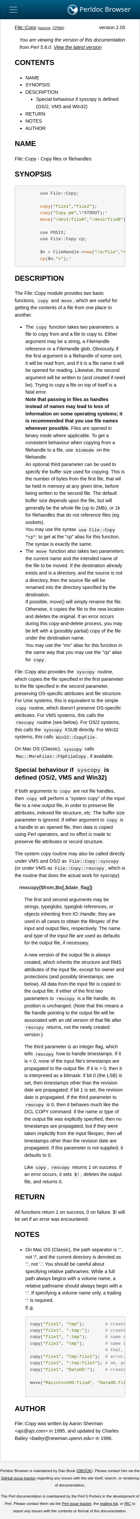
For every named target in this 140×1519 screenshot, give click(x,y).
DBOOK (85, 1471)
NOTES (33, 121)
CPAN (58, 28)
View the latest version (78, 47)
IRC (127, 1504)
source (45, 28)
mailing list (109, 1504)
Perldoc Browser (99, 10)
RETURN (35, 114)
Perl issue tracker (76, 1504)
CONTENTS (34, 62)
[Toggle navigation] (13, 9)
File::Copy (25, 27)
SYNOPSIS (37, 84)
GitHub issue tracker (18, 1478)
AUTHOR (35, 128)
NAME (32, 77)
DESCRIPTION (41, 92)
